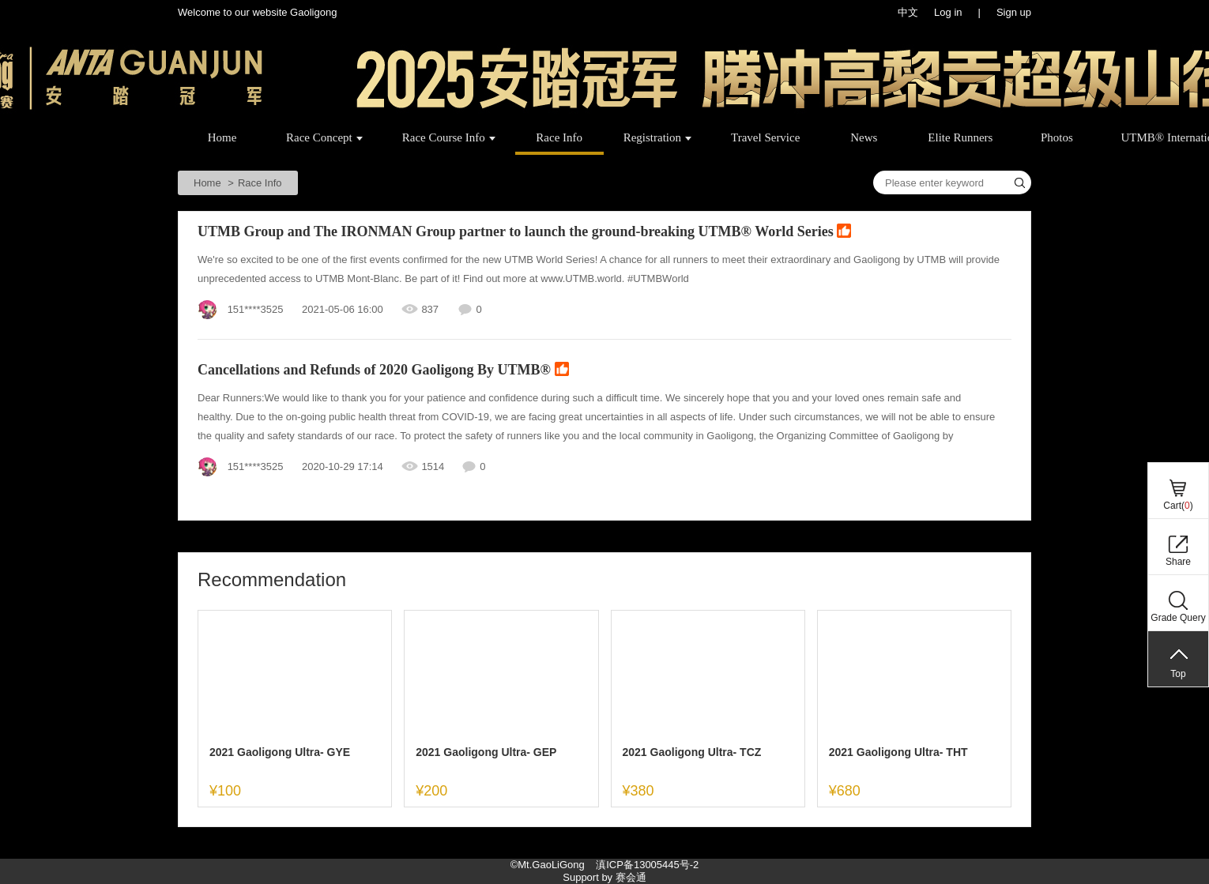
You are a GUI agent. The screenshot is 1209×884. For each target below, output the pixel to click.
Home (222, 137)
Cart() (1177, 505)
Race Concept (324, 137)
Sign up (1013, 12)
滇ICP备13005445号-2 (647, 865)
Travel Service (765, 137)
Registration (657, 137)
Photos (1057, 137)
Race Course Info (448, 137)
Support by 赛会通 (604, 877)
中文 (908, 12)
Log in (948, 12)
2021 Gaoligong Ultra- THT (898, 752)
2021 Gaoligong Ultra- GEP (486, 752)
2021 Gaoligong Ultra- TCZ (692, 752)
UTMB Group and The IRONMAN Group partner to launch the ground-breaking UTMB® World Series (524, 233)
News (863, 137)
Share (1178, 561)
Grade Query (1178, 617)
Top (1177, 673)
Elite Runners (960, 137)
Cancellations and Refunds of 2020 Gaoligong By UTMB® (383, 371)
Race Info (559, 137)
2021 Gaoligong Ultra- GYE (279, 752)
